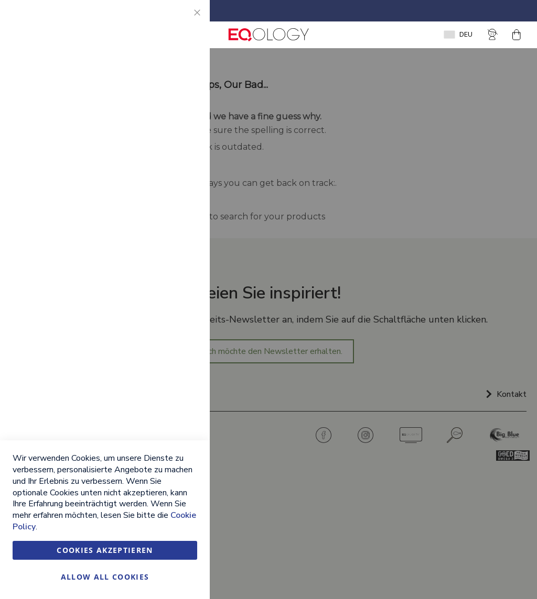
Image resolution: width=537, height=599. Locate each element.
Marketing (181, 146)
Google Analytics (181, 307)
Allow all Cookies (105, 577)
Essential (181, 20)
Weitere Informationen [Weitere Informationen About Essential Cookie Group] (159, 102)
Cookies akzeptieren (105, 550)
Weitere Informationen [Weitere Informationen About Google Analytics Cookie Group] (159, 378)
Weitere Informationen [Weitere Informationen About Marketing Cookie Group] (159, 263)
